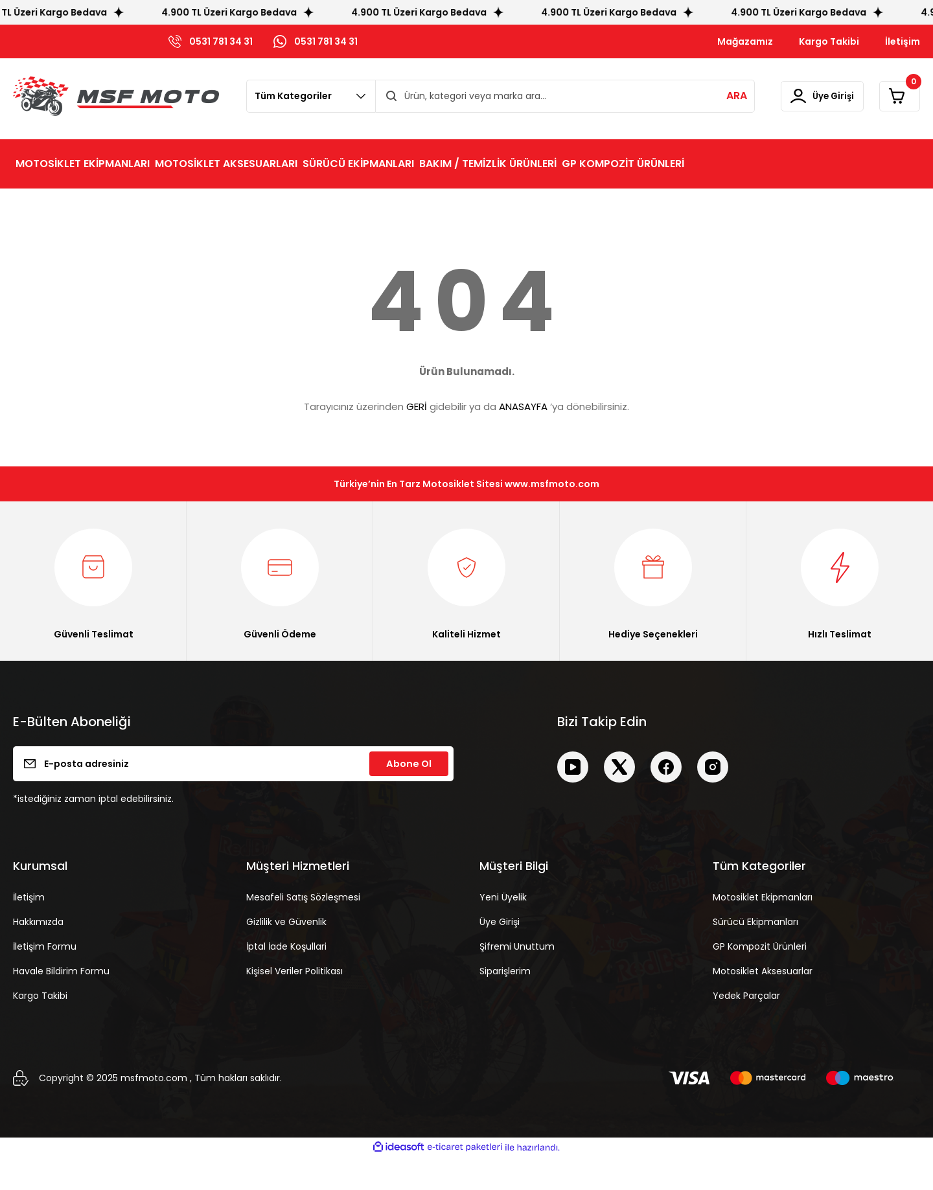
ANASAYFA (523, 406)
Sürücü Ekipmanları (755, 955)
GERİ (416, 406)
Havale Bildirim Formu (61, 1004)
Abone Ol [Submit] (409, 797)
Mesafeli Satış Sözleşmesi (303, 930)
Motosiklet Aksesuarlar (762, 1004)
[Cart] (892, 96)
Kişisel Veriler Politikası (294, 1004)
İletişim (29, 930)
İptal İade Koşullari (286, 980)
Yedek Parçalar (746, 1029)
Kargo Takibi (40, 1029)
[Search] (549, 96)
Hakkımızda (38, 955)
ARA (705, 95)
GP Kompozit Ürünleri (760, 980)
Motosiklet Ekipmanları (762, 930)
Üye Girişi (499, 955)
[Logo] (116, 96)
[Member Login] (799, 96)
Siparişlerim (505, 1004)
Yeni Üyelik (503, 930)
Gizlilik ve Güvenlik (286, 955)
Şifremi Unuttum (517, 980)
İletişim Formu (44, 980)
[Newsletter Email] (233, 797)
